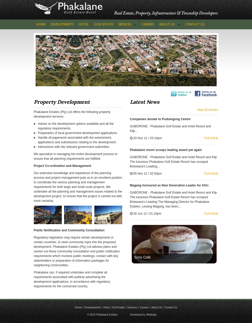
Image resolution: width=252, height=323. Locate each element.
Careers (148, 24)
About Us (167, 24)
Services (124, 24)
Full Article (211, 138)
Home (40, 24)
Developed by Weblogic (143, 314)
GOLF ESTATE (103, 24)
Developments (62, 24)
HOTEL (84, 24)
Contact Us (171, 307)
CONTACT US (194, 24)
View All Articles (207, 110)
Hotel (106, 307)
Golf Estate (118, 307)
